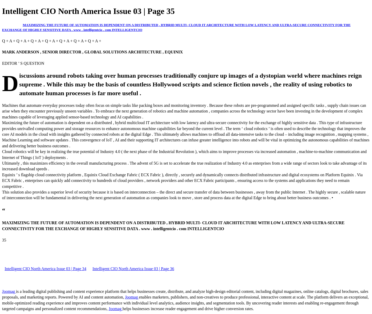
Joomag (9, 291)
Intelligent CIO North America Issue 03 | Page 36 (133, 269)
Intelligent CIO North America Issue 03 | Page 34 (45, 269)
